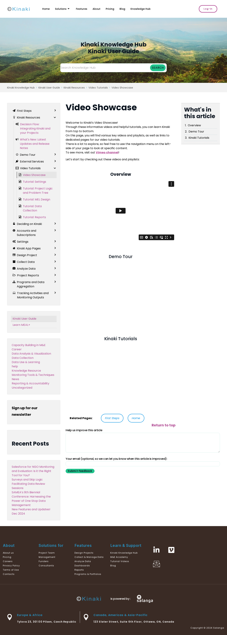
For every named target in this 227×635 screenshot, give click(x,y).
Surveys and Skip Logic (27, 479)
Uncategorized (22, 388)
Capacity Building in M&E (29, 345)
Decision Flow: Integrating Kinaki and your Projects (35, 128)
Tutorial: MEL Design (36, 199)
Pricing (113, 9)
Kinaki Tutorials (199, 138)
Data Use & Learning (26, 362)
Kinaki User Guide (49, 87)
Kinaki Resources (74, 87)
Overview (194, 125)
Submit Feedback (81, 471)
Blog (127, 9)
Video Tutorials (98, 87)
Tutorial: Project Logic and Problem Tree (38, 190)
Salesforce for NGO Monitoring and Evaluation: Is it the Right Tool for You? (33, 471)
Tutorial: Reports (34, 217)
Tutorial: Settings (34, 182)
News (15, 379)
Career (17, 349)
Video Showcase (122, 87)
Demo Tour (196, 131)
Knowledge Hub (145, 9)
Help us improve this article (84, 430)
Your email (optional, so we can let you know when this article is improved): (116, 459)
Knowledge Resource (26, 371)
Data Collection (23, 358)
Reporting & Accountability (30, 383)
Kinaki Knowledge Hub (21, 87)
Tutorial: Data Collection (32, 208)
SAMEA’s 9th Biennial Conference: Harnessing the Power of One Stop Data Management (31, 498)
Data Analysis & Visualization (31, 354)
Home (46, 9)
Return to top (164, 425)
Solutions (63, 9)
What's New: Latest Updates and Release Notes (34, 143)
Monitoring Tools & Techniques (33, 375)
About (99, 9)
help (15, 366)
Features (84, 9)
